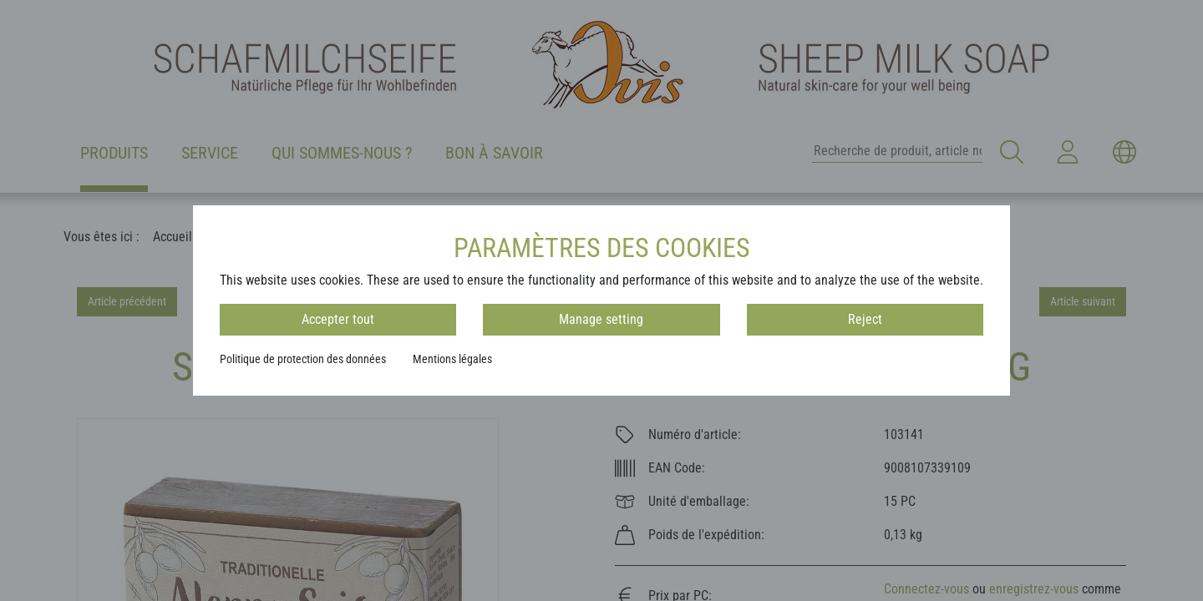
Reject (865, 319)
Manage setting (601, 319)
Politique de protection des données (303, 359)
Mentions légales (452, 359)
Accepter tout (338, 319)
